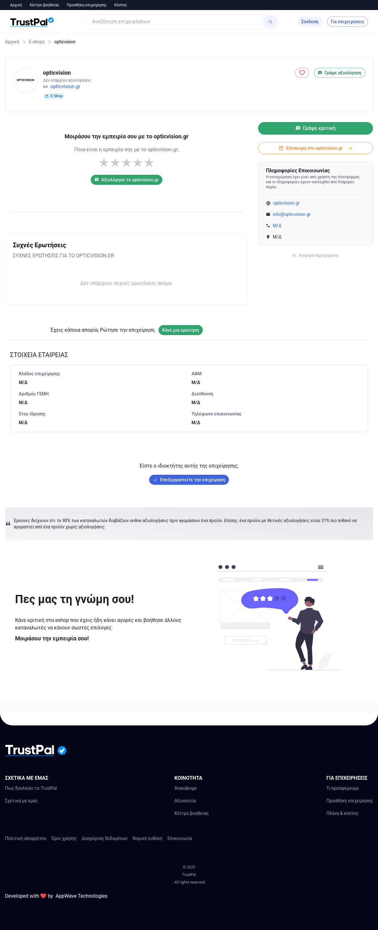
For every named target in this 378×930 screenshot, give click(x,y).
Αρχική (16, 5)
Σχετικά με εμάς (21, 800)
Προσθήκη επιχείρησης (87, 5)
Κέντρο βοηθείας (44, 5)
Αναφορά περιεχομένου (315, 255)
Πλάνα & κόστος (342, 813)
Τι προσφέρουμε (342, 788)
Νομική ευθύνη (147, 838)
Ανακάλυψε (185, 788)
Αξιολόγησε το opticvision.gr (126, 179)
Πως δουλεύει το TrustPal (31, 788)
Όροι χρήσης (64, 838)
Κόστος (120, 5)
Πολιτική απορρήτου (25, 838)
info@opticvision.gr (292, 214)
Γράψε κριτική (315, 128)
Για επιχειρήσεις (347, 21)
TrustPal (189, 875)
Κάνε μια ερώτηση (180, 330)
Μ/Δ (277, 225)
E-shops (37, 41)
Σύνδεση (309, 21)
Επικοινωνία (179, 838)
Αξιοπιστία (185, 800)
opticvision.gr (65, 86)
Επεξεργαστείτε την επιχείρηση (189, 479)
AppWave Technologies (82, 896)
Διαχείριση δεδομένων (105, 838)
